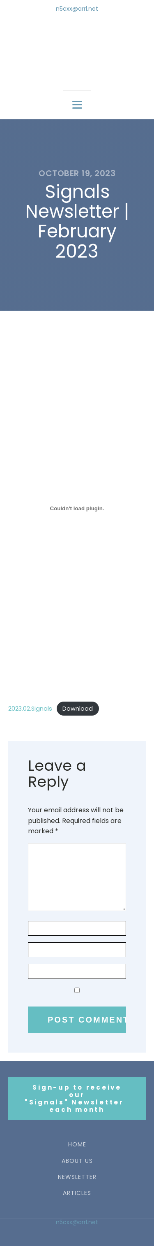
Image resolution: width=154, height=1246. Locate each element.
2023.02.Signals (30, 708)
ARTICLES (77, 1193)
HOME (77, 1144)
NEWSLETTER (77, 1177)
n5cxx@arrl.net (77, 9)
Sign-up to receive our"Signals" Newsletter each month (77, 1098)
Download (77, 708)
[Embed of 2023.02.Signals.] (77, 508)
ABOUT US (77, 1161)
